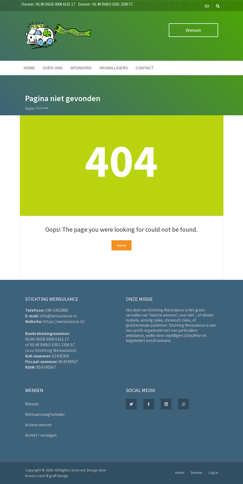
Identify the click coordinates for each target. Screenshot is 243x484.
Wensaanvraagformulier (45, 414)
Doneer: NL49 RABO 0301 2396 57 (105, 4)
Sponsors (80, 68)
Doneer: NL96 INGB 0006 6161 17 (48, 4)
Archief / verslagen (41, 435)
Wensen (193, 30)
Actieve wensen (38, 424)
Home (29, 68)
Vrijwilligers (113, 68)
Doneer (197, 472)
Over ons (53, 68)
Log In (213, 472)
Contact (145, 68)
